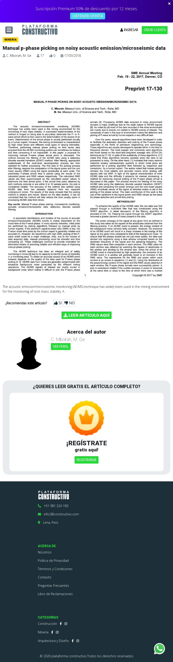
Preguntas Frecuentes (53, 585)
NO (69, 302)
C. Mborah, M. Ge (18, 55)
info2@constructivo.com (58, 514)
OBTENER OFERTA (87, 16)
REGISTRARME (86, 460)
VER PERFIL (60, 346)
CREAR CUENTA (155, 30)
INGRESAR (129, 30)
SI (58, 302)
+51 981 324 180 (53, 506)
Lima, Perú (48, 522)
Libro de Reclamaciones (55, 594)
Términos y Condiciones (55, 569)
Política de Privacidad (53, 560)
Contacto (44, 577)
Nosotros (45, 552)
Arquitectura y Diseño (53, 641)
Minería (43, 632)
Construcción (47, 623)
